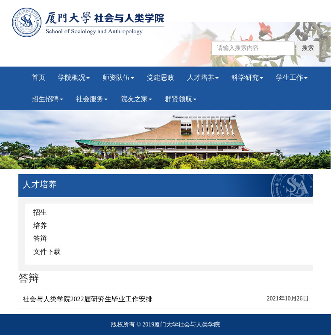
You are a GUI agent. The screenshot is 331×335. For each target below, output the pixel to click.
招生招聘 (47, 98)
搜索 (308, 48)
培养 (40, 225)
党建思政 (160, 77)
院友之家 (136, 98)
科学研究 (247, 77)
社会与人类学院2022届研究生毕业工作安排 (87, 299)
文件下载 (47, 251)
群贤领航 (180, 98)
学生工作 (292, 77)
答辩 (40, 238)
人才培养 (203, 77)
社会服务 (92, 98)
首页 (38, 77)
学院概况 (74, 77)
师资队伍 (118, 77)
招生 (40, 212)
